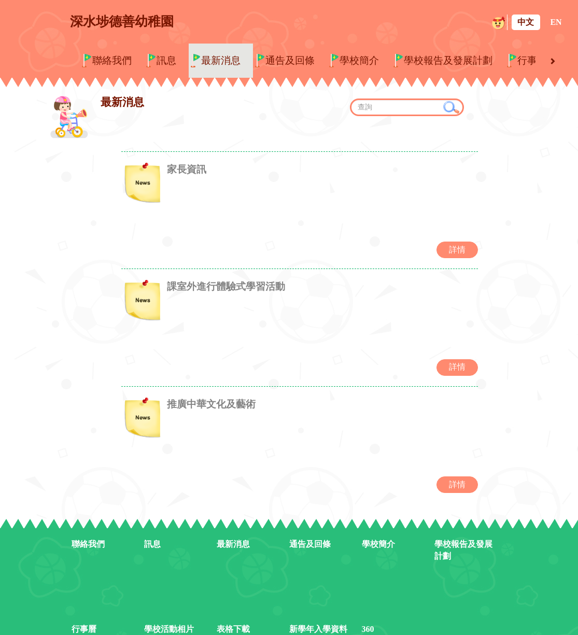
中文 (525, 22)
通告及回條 (290, 60)
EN (555, 22)
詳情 (457, 242)
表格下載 (233, 608)
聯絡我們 (112, 60)
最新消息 (221, 60)
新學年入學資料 (318, 608)
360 (368, 608)
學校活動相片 (169, 608)
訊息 (166, 60)
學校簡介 (359, 60)
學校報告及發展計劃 (448, 60)
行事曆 (532, 60)
